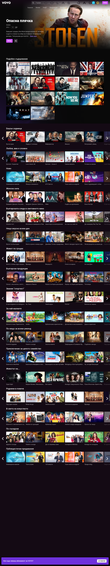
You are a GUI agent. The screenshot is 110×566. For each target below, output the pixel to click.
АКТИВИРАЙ (101, 561)
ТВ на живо (73, 7)
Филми (38, 7)
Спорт (45, 7)
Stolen (8, 25)
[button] (3, 138)
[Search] (55, 2)
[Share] (16, 41)
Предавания (53, 7)
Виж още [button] (33, 36)
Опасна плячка (19, 20)
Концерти (63, 7)
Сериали (30, 7)
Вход (105, 2)
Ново (81, 7)
